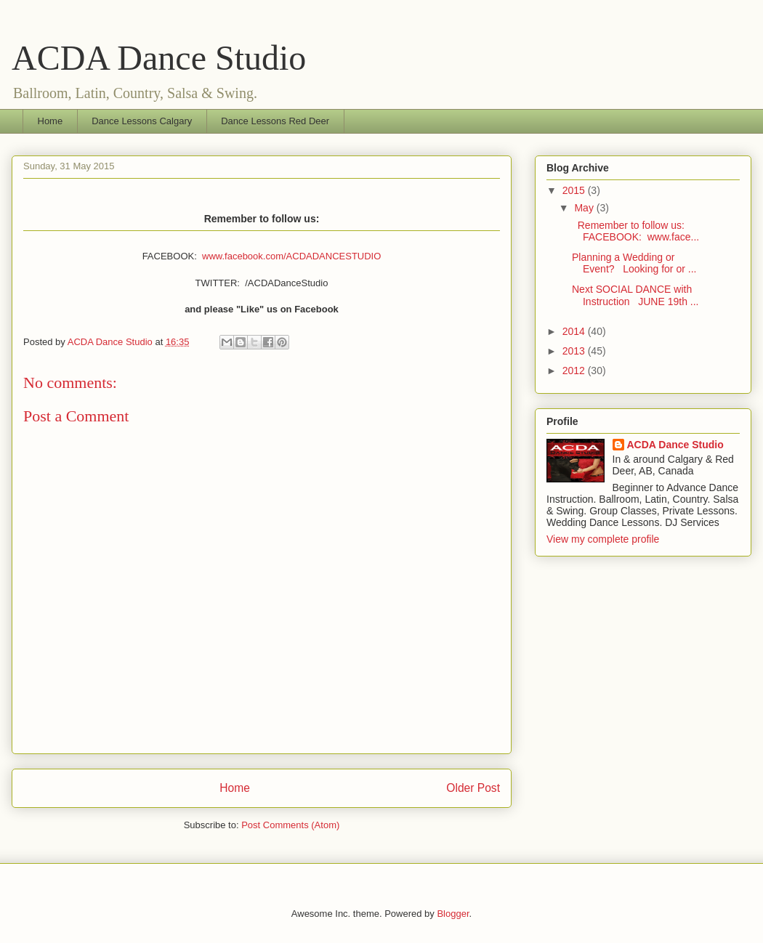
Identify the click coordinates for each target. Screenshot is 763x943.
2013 (575, 351)
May (585, 208)
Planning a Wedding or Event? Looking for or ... (634, 263)
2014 (575, 331)
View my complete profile (602, 539)
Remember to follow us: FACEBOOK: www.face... (635, 231)
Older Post (473, 788)
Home (50, 121)
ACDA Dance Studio (159, 58)
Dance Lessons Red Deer (275, 121)
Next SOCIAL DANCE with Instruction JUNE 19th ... (635, 295)
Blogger (453, 913)
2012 (575, 370)
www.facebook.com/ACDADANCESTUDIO (291, 256)
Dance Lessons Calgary (142, 121)
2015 (575, 190)
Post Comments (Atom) (290, 824)
